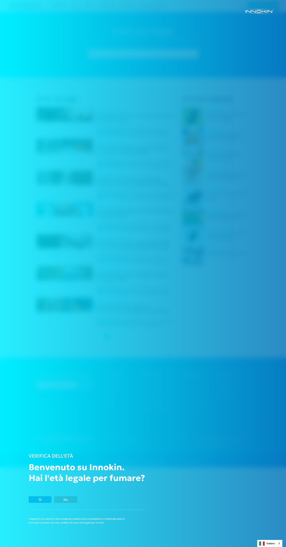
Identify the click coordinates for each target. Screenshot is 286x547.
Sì (45, 499)
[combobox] (269, 543)
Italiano (267, 543)
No (83, 499)
